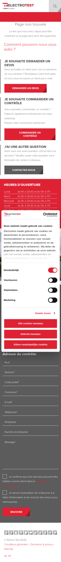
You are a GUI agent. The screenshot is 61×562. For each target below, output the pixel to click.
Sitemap (8, 549)
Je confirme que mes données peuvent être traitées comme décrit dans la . (30, 481)
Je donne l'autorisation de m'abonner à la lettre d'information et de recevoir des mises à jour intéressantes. (30, 497)
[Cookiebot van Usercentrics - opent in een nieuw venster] (43, 215)
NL (5, 556)
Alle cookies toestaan (30, 323)
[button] (55, 6)
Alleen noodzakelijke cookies (30, 344)
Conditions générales (16, 544)
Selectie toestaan (30, 334)
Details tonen (43, 313)
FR (9, 556)
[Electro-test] (18, 6)
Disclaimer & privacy (42, 544)
